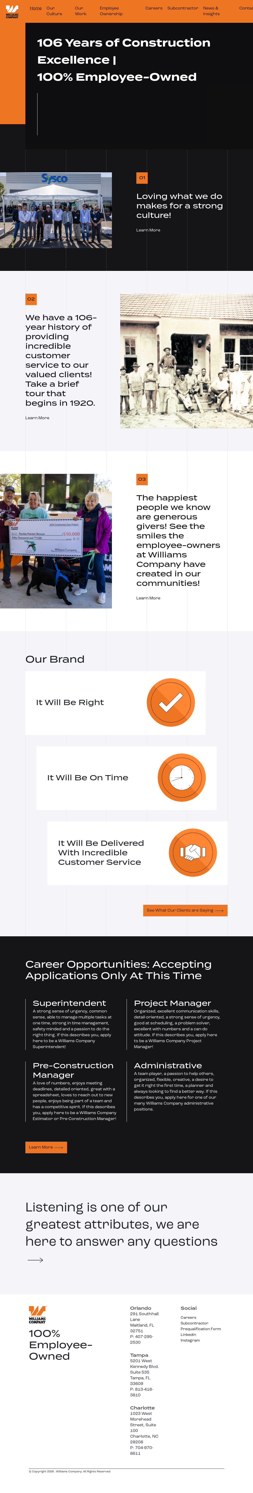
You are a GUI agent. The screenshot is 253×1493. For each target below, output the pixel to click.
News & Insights (211, 11)
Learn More (148, 230)
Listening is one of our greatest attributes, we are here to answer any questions (121, 1232)
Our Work (81, 11)
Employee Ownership (111, 11)
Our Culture (54, 11)
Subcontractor (182, 8)
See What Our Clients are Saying (180, 910)
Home (36, 8)
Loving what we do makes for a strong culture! (179, 206)
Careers (154, 8)
